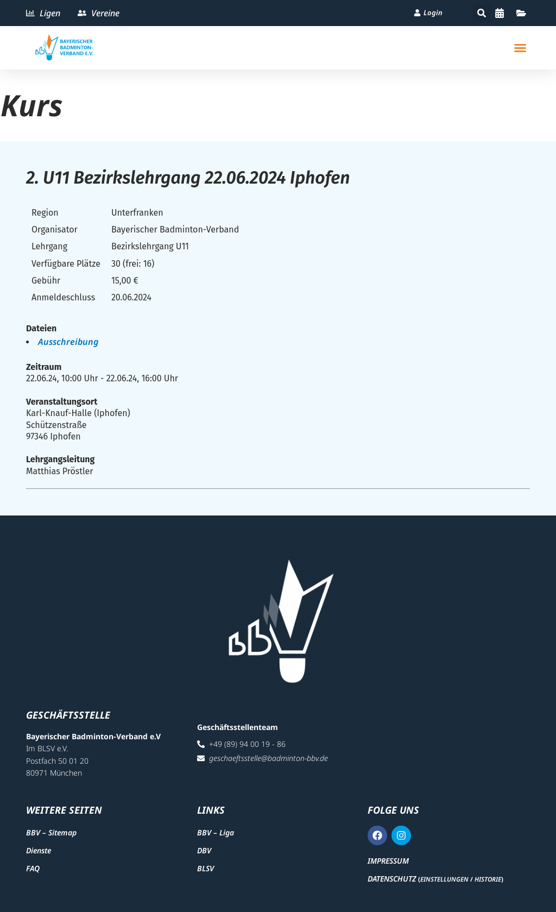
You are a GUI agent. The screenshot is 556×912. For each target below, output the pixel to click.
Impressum (388, 861)
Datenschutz (392, 878)
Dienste (38, 850)
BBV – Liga (215, 832)
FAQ (33, 868)
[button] (481, 13)
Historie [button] (488, 879)
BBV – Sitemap (51, 832)
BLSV (205, 868)
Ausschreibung (68, 342)
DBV (204, 850)
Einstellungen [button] (444, 879)
